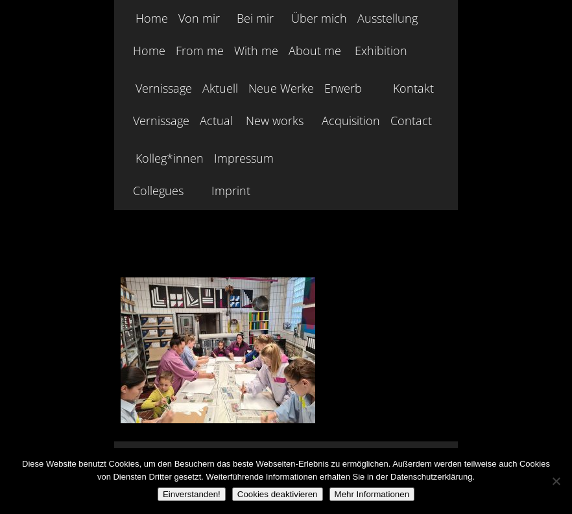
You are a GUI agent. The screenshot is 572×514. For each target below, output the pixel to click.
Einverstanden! (191, 494)
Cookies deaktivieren (277, 494)
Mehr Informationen (372, 494)
